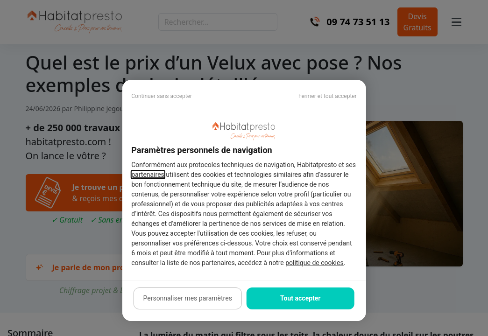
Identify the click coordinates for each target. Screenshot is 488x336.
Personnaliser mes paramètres (187, 298)
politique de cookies (314, 262)
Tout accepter (300, 298)
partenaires (147, 174)
